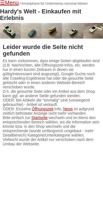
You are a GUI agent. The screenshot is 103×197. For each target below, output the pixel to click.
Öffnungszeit (42, 109)
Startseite (39, 117)
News (68, 109)
